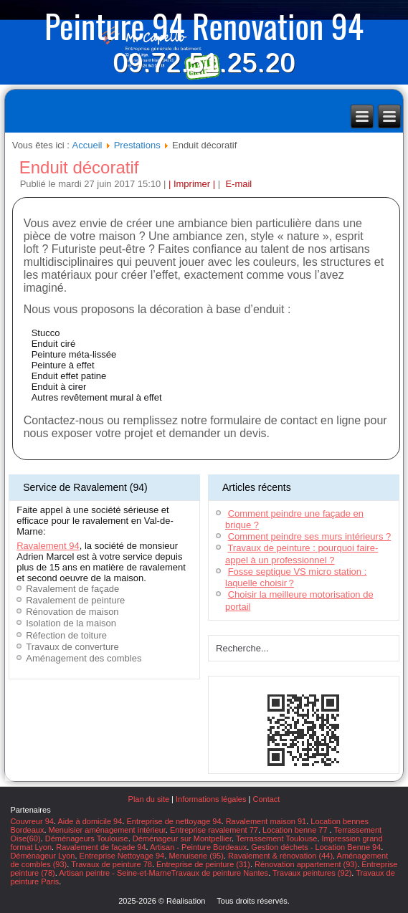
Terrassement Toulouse (277, 838)
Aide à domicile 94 (89, 821)
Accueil (87, 145)
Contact (266, 799)
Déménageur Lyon (42, 855)
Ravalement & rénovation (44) (280, 855)
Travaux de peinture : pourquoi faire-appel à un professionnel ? (301, 553)
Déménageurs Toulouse (86, 838)
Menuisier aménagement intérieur (107, 830)
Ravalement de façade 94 (101, 847)
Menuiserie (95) (196, 855)
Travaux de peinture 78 (111, 864)
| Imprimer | (192, 183)
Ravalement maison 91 (266, 821)
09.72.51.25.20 (204, 62)
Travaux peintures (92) (311, 873)
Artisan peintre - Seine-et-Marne (115, 873)
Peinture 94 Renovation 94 (204, 25)
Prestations (137, 145)
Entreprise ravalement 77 (214, 830)
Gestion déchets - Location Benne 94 (316, 847)
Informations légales (211, 799)
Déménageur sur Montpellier (182, 838)
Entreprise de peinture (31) (203, 864)
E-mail (237, 183)
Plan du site (148, 799)
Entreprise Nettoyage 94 (122, 855)
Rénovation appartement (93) (306, 864)
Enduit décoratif (79, 167)
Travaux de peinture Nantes (219, 873)
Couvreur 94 (32, 821)
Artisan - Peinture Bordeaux (198, 847)
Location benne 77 (296, 830)
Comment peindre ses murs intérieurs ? (310, 536)
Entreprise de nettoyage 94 (173, 821)
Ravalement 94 (47, 545)
